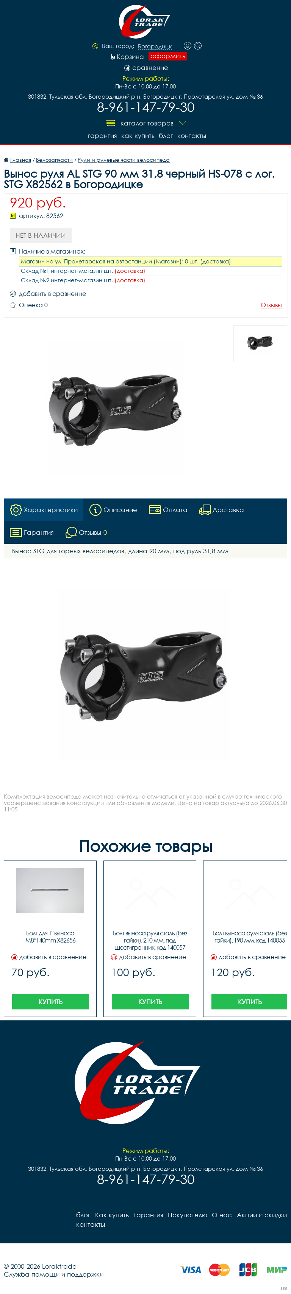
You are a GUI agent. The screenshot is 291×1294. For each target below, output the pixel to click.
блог (166, 135)
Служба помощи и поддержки (53, 1274)
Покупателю (187, 1215)
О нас (221, 1215)
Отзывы (271, 305)
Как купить (137, 135)
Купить (51, 1002)
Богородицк (155, 46)
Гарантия (101, 135)
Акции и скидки (261, 1215)
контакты (191, 135)
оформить (167, 56)
